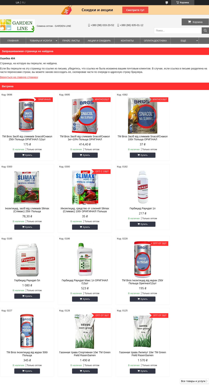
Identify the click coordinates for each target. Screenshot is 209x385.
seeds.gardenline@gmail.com (127, 347)
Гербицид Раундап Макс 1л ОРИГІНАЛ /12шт (184, 210)
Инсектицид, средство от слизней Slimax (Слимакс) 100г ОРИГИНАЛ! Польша (25, 211)
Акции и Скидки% (99, 40)
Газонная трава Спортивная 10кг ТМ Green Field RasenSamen (131, 285)
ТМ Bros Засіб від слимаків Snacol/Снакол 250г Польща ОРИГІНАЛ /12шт (25, 138)
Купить (26, 155)
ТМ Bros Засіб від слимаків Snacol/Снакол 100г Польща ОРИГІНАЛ (131, 138)
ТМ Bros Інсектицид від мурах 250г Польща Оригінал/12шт (25, 285)
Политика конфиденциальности (141, 381)
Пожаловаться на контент (110, 381)
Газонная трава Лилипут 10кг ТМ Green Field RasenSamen (184, 285)
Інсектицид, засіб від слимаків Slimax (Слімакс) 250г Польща (184, 138)
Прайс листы (71, 40)
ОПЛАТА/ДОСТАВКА (155, 40)
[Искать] (205, 30)
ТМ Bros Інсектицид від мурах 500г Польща (78, 285)
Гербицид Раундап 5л (131, 208)
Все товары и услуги (193, 312)
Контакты (127, 40)
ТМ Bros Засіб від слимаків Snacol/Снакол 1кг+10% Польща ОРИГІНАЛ (78, 138)
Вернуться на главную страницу (19, 77)
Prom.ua (120, 378)
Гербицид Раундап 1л (78, 208)
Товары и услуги (41, 40)
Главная (13, 40)
